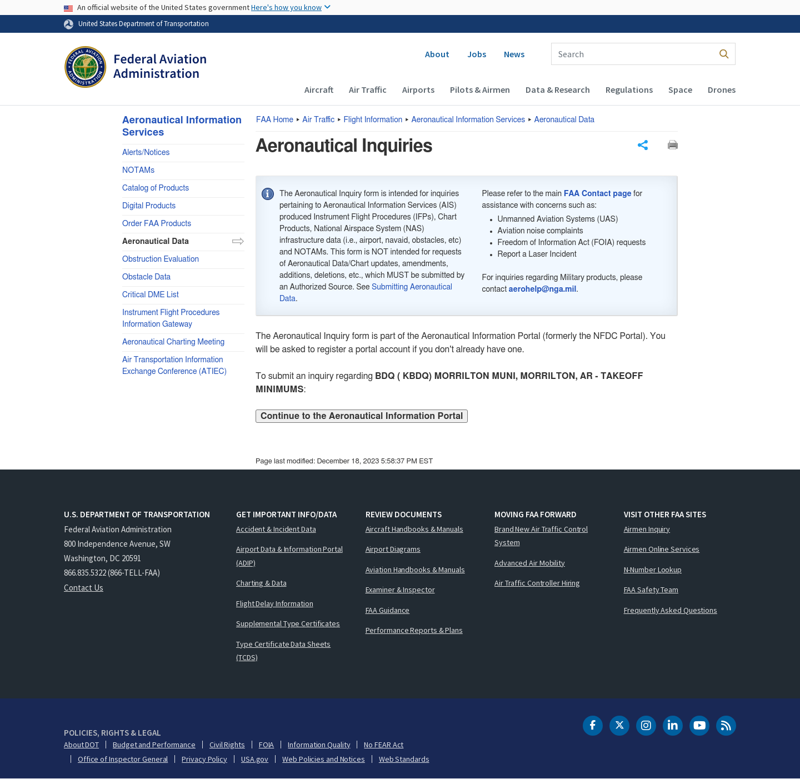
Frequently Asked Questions (670, 610)
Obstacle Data (146, 277)
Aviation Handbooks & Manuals (415, 570)
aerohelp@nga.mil (543, 289)
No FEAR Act (383, 744)
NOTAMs (138, 170)
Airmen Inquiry (647, 529)
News (514, 53)
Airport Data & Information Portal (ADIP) (289, 556)
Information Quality (319, 744)
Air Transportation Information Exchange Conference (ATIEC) (174, 366)
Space (680, 89)
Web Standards (404, 759)
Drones (722, 89)
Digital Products (149, 206)
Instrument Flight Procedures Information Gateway (171, 318)
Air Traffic (368, 89)
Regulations (629, 89)
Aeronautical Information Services (469, 120)
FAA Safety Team (651, 590)
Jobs (476, 53)
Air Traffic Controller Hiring (537, 583)
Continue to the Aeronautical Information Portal (362, 416)
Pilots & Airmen (480, 89)
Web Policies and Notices (323, 759)
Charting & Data (261, 583)
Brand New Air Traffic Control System (541, 536)
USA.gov (254, 759)
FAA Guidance (388, 610)
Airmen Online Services (662, 549)
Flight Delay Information (274, 603)
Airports (418, 89)
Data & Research (558, 89)
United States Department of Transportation (143, 23)
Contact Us (83, 587)
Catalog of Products (155, 188)
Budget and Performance (154, 744)
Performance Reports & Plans (414, 630)
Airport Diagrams (393, 549)
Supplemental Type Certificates (288, 623)
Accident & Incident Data (276, 529)
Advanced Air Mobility (529, 563)
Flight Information (373, 120)
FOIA (266, 744)
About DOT (81, 744)
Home (274, 120)
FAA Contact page (598, 194)
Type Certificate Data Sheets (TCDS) (283, 651)
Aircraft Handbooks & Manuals (414, 529)
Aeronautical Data (564, 120)
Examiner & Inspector (400, 590)
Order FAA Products (156, 224)
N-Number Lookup (653, 570)
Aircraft (318, 89)
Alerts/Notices (145, 153)
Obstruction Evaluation (160, 259)
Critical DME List (150, 295)
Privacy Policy (204, 759)
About (437, 53)
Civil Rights (227, 744)
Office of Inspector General (123, 759)
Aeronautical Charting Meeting (173, 342)
